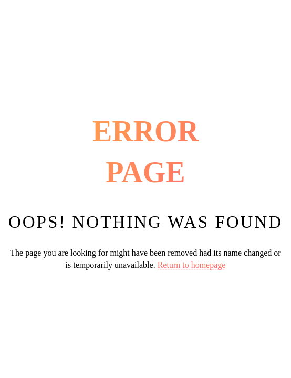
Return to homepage (192, 264)
